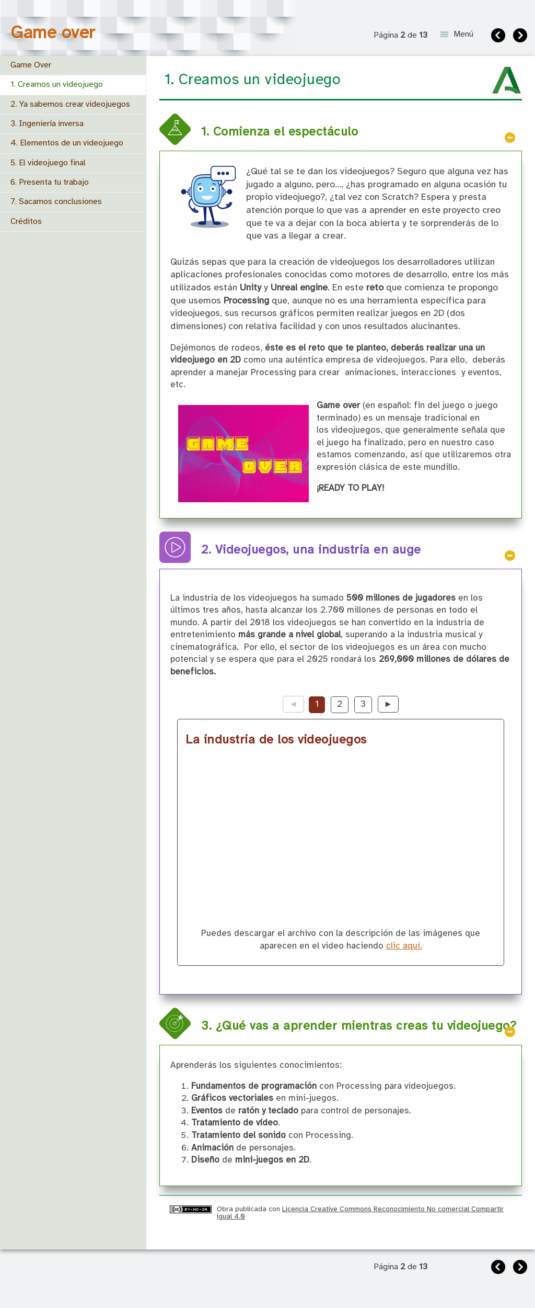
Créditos (26, 221)
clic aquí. (404, 946)
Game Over (30, 65)
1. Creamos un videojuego (56, 84)
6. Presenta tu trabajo (49, 182)
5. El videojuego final (48, 163)
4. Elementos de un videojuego (66, 143)
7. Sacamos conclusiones (56, 201)
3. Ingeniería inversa (47, 123)
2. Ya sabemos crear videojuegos (70, 104)
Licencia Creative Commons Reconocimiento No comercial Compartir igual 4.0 (360, 1212)
